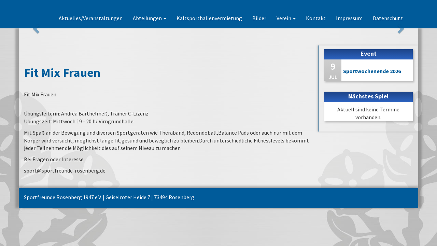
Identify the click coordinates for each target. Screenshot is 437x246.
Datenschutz (388, 18)
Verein (286, 18)
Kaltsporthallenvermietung (209, 18)
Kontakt (316, 18)
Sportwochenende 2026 (372, 71)
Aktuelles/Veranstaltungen (91, 18)
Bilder (259, 18)
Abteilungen (149, 18)
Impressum (349, 18)
